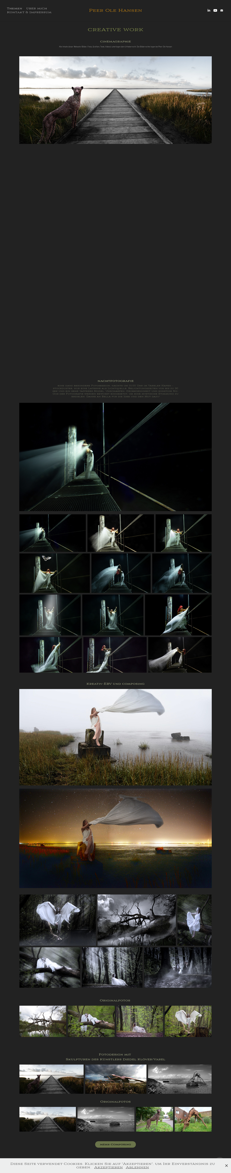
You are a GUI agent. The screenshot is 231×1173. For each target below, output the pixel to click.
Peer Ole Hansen (115, 10)
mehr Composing (115, 1144)
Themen (14, 8)
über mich (36, 8)
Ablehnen (137, 1167)
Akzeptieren (108, 1167)
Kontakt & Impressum (29, 12)
